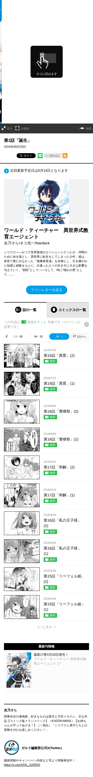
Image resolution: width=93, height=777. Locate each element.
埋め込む (54, 155)
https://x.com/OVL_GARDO (22, 765)
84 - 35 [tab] (38, 336)
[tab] (25, 310)
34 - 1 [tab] (59, 336)
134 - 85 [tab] (18, 336)
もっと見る (44, 627)
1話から (81, 336)
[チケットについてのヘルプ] (86, 324)
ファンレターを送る (46, 290)
